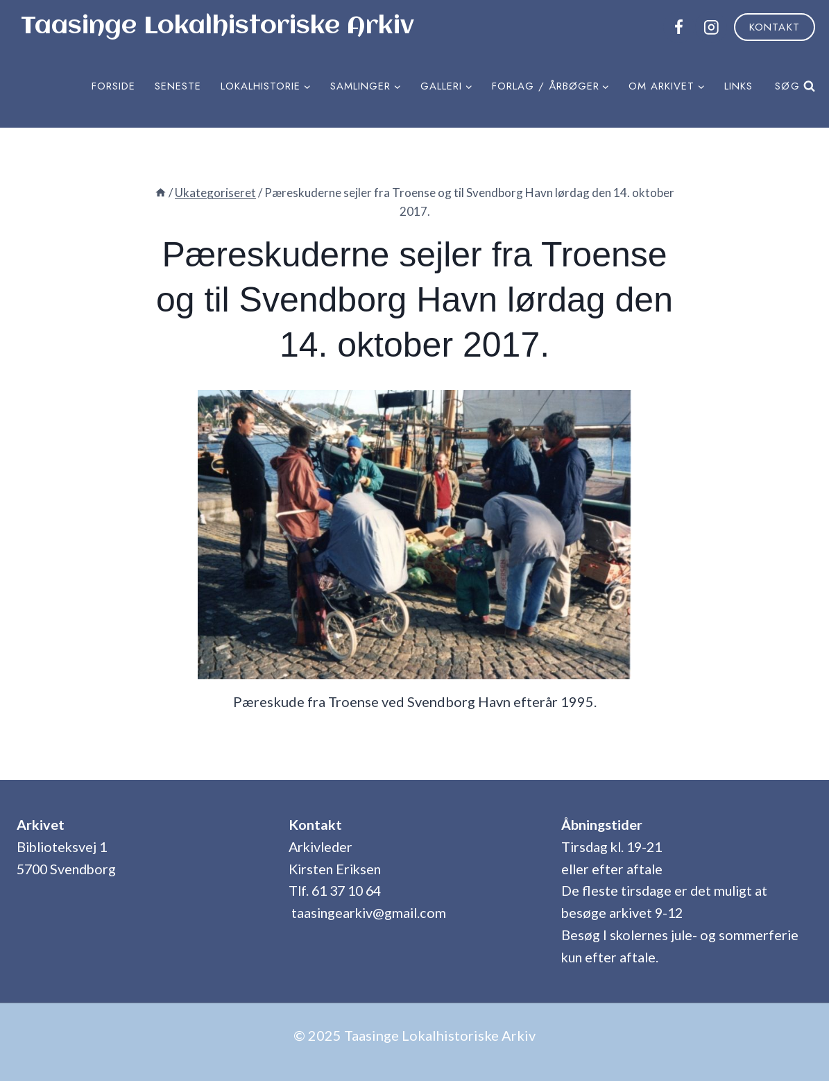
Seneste (178, 86)
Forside (113, 86)
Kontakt (774, 27)
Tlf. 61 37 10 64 (335, 890)
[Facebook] (678, 26)
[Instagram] (710, 26)
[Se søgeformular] (792, 86)
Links (738, 86)
